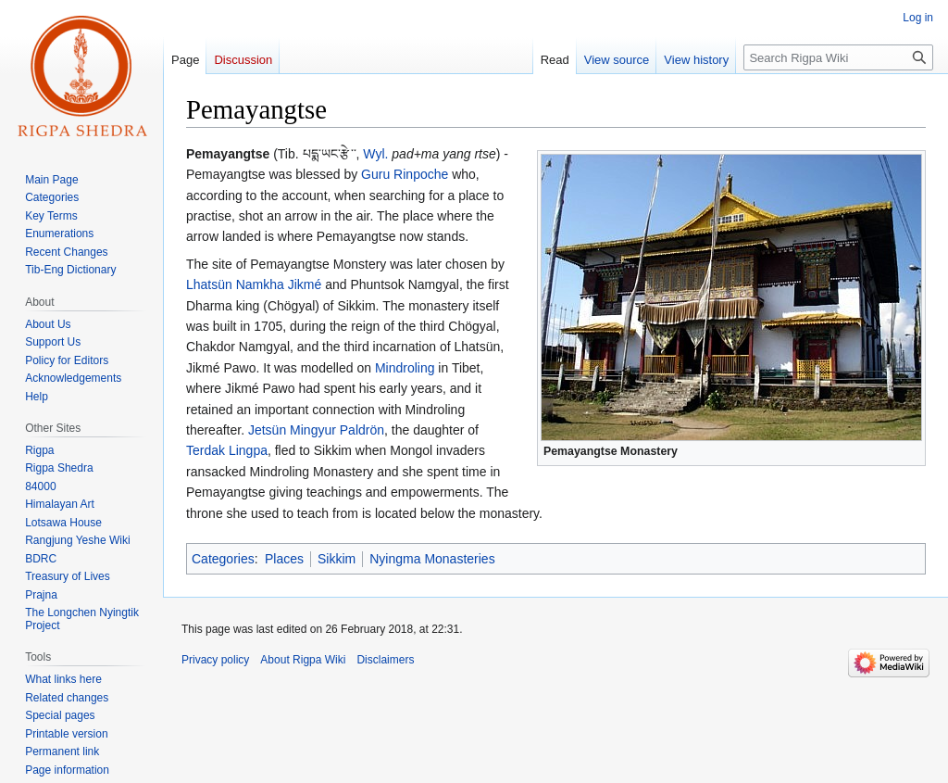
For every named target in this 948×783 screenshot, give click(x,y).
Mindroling (405, 367)
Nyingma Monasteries (431, 558)
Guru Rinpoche (404, 174)
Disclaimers (385, 659)
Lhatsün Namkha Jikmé (253, 284)
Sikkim (337, 558)
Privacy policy (215, 659)
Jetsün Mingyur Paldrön (316, 430)
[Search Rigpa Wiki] (838, 57)
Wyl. (375, 153)
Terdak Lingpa (227, 450)
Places (284, 558)
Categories (223, 558)
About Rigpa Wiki (302, 659)
